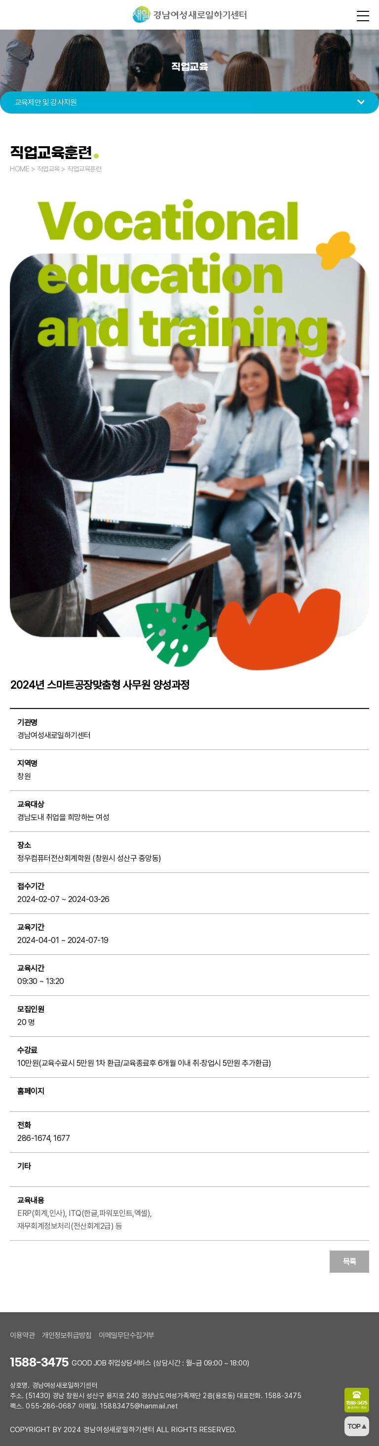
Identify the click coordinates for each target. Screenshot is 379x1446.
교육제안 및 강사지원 (45, 102)
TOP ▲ (357, 1426)
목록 (349, 1262)
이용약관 (22, 1335)
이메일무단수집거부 (126, 1335)
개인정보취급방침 (66, 1335)
